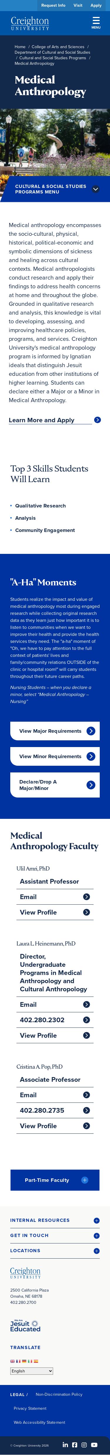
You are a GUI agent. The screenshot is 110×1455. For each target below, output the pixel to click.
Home (20, 47)
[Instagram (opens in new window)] (84, 1445)
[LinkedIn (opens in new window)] (65, 1445)
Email (28, 897)
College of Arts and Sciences (58, 47)
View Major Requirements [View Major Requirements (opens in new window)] (50, 731)
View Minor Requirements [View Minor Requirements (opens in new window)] (50, 756)
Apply (96, 5)
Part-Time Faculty (47, 1180)
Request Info (53, 5)
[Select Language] (31, 1371)
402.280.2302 (42, 1020)
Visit (78, 5)
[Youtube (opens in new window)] (94, 1445)
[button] (55, 1220)
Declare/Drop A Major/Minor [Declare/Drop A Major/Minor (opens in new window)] (38, 785)
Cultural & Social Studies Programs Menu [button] (51, 189)
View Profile (38, 912)
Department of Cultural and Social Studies (52, 52)
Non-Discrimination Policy (59, 1394)
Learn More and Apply (41, 420)
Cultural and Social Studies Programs (52, 58)
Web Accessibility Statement (39, 1422)
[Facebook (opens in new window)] (74, 1445)
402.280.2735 (42, 1110)
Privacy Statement (30, 1408)
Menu (96, 23)
